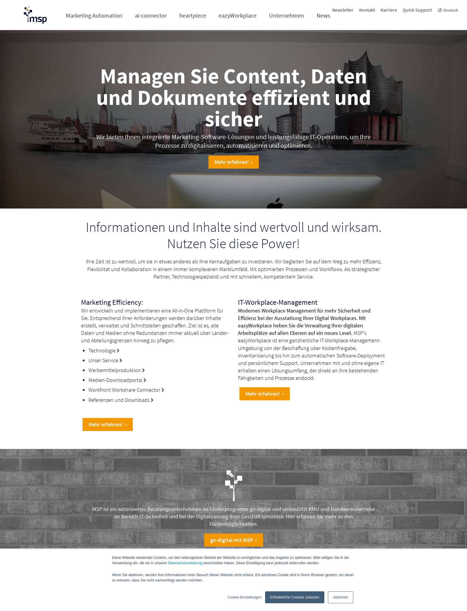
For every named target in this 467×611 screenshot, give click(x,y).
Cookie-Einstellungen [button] (244, 597)
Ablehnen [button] (340, 597)
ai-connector (151, 15)
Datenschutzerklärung (185, 563)
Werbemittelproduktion (114, 370)
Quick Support (417, 10)
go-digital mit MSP (233, 540)
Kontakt (367, 10)
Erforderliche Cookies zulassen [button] (294, 597)
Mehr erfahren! (233, 161)
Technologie (102, 350)
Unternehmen (286, 15)
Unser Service (103, 360)
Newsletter (343, 10)
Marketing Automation (94, 15)
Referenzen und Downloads (119, 400)
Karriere (389, 10)
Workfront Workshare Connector (124, 389)
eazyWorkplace (237, 15)
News (323, 15)
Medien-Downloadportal (115, 380)
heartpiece (192, 15)
